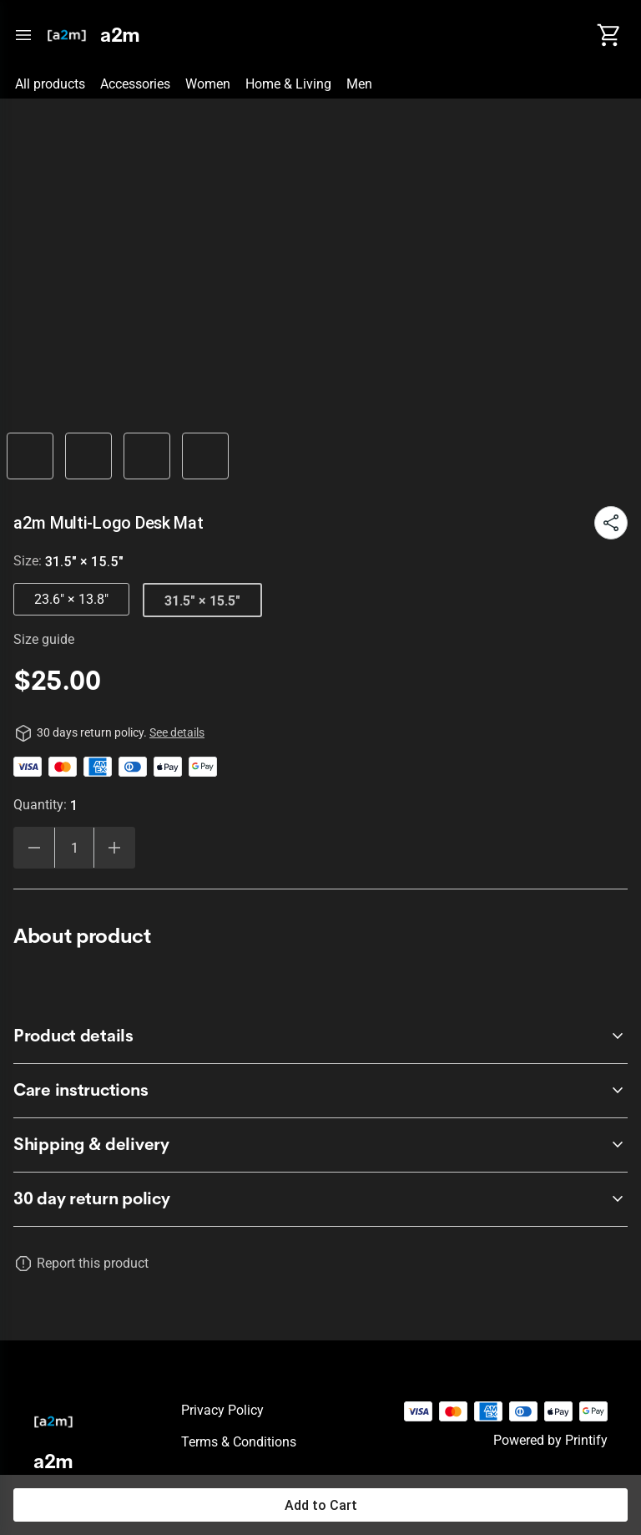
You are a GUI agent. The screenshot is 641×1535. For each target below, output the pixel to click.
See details (176, 732)
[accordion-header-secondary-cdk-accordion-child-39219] (320, 1036)
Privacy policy (222, 1410)
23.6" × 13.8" (71, 599)
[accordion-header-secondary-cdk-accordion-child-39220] (320, 1090)
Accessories (135, 84)
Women (207, 84)
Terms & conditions (238, 1442)
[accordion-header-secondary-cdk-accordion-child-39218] (320, 1199)
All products (50, 84)
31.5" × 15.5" (202, 600)
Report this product (93, 1263)
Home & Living (288, 84)
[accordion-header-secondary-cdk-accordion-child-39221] (320, 1145)
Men (359, 84)
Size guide (43, 639)
